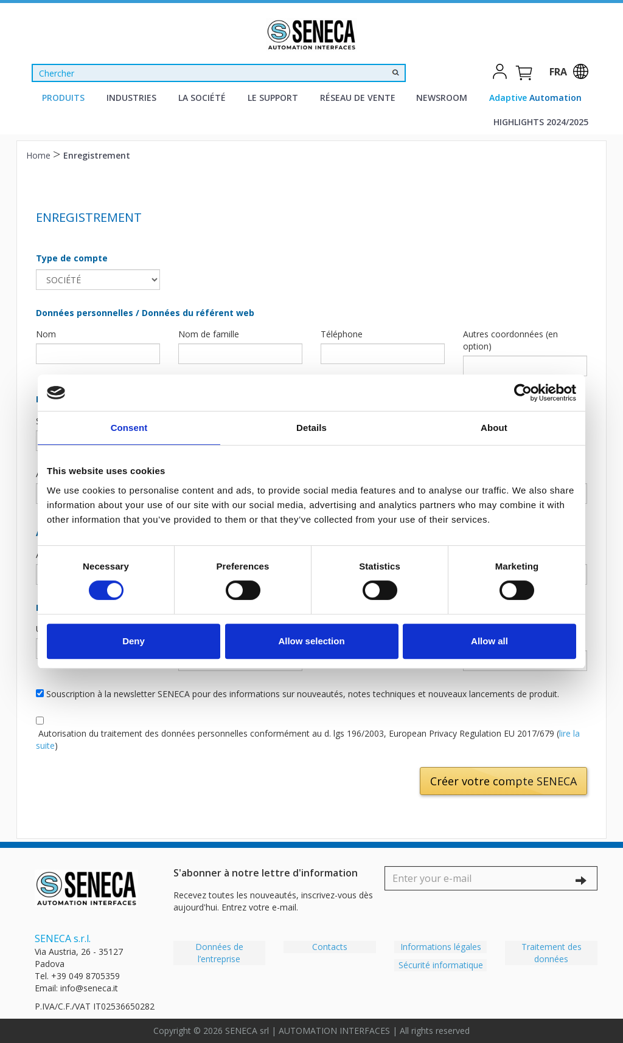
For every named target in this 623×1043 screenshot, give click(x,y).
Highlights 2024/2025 (540, 122)
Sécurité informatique (441, 965)
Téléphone (342, 334)
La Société (202, 97)
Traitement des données (551, 953)
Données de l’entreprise (219, 953)
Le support (273, 97)
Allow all (489, 641)
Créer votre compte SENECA (503, 781)
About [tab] (494, 427)
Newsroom (441, 97)
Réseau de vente (357, 97)
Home (39, 155)
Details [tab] (311, 427)
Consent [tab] (129, 427)
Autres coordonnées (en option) (510, 340)
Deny (133, 641)
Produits (63, 97)
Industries (131, 97)
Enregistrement (96, 155)
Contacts (329, 946)
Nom (46, 334)
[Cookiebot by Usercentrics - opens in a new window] (523, 393)
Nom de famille (208, 334)
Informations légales (440, 946)
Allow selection (311, 641)
